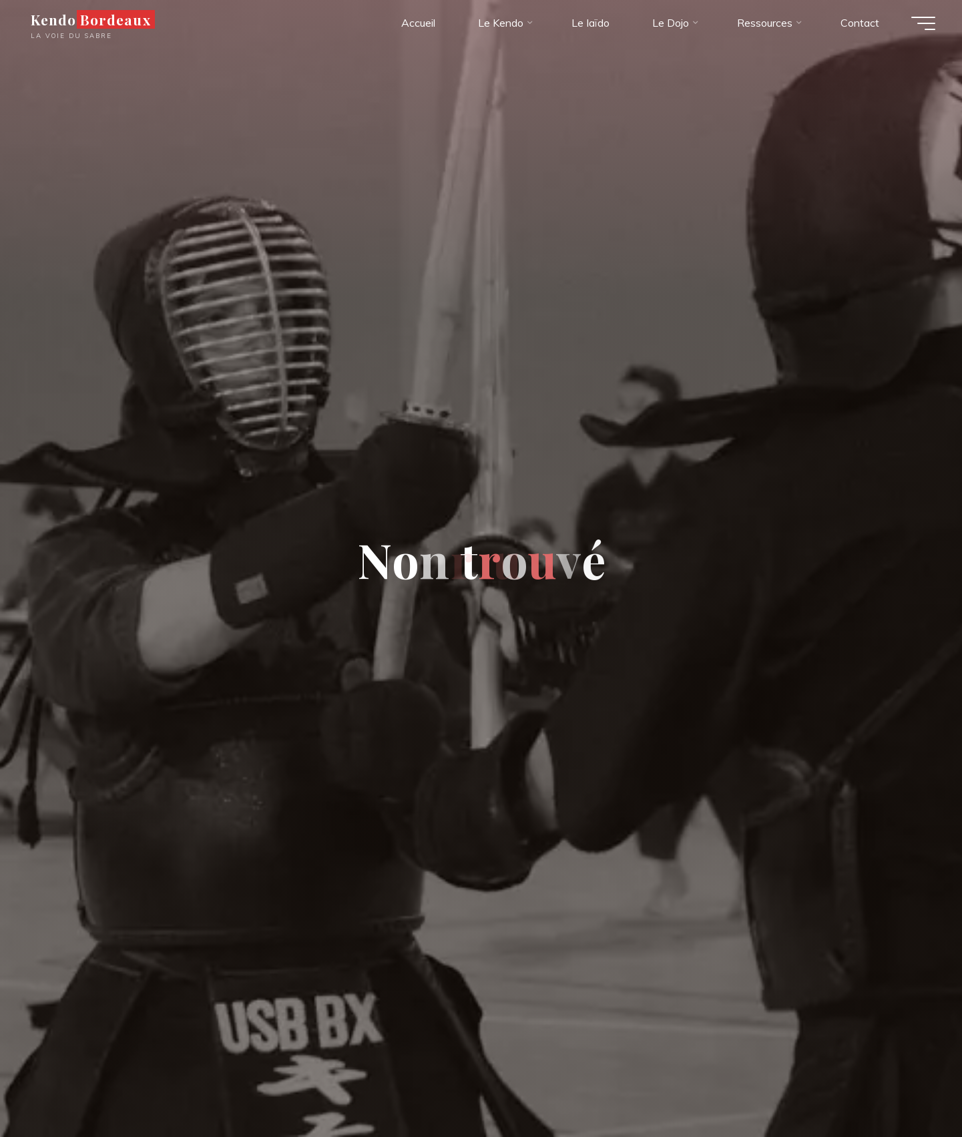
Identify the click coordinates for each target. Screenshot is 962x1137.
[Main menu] (923, 23)
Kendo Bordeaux (91, 19)
